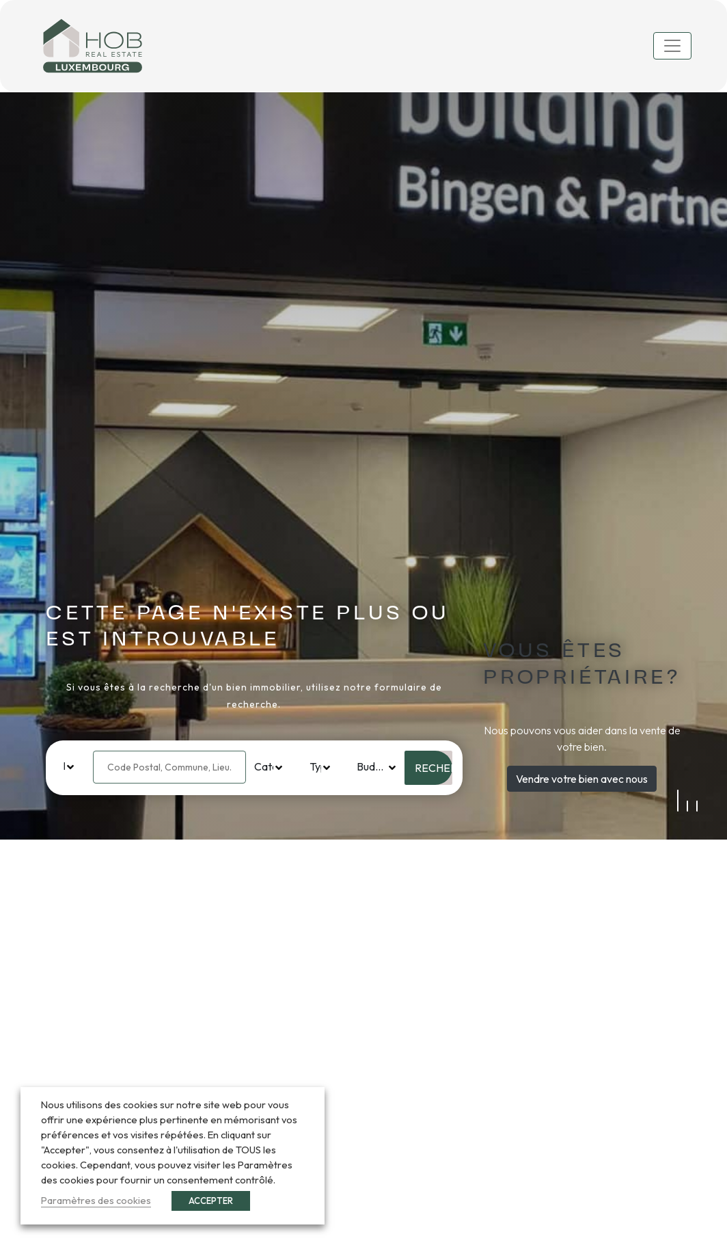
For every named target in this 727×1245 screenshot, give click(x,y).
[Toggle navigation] (672, 45)
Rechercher (433, 768)
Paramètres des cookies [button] (96, 1200)
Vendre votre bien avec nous (582, 779)
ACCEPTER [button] (211, 1200)
